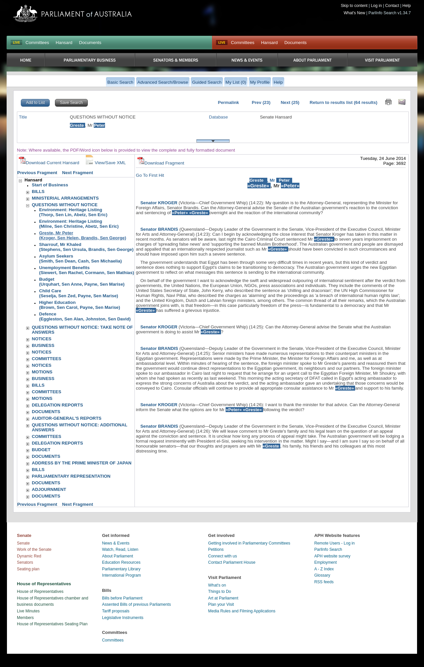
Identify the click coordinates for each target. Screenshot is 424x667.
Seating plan (28, 569)
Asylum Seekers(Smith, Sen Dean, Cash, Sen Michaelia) (80, 258)
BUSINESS (43, 345)
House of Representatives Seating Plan (52, 624)
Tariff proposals (116, 611)
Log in (376, 5)
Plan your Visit (221, 604)
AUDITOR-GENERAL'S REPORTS (66, 418)
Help (406, 5)
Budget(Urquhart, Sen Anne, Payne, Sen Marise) (82, 282)
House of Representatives (40, 591)
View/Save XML (105, 162)
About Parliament (117, 556)
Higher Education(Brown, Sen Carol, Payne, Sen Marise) (79, 305)
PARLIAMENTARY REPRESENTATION (71, 476)
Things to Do (219, 591)
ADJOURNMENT (49, 489)
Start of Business (50, 184)
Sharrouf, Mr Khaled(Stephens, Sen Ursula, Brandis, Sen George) (86, 247)
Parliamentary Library (121, 569)
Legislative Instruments (122, 617)
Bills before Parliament (122, 598)
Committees (37, 42)
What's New (354, 13)
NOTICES (41, 338)
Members (25, 617)
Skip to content (354, 5)
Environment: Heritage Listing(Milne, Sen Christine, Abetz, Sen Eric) (79, 224)
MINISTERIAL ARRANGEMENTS (65, 198)
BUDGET (41, 449)
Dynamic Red (29, 556)
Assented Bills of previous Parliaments (136, 604)
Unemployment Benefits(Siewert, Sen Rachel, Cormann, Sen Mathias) (86, 270)
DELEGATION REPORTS (57, 405)
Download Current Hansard (49, 162)
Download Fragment (160, 163)
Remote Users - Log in (334, 543)
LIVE (16, 42)
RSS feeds (324, 582)
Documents (90, 42)
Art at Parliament (223, 598)
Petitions (216, 549)
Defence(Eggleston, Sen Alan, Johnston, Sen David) (85, 316)
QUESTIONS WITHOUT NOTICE (64, 204)
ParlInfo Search (328, 549)
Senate (23, 543)
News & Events (116, 543)
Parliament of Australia (72, 13)
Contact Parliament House (231, 562)
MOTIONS (42, 371)
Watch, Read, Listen (120, 549)
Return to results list (331, 102)
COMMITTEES (46, 358)
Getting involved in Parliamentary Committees (249, 543)
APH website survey (332, 556)
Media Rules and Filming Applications (241, 611)
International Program (121, 575)
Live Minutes (28, 611)
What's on (217, 585)
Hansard (64, 42)
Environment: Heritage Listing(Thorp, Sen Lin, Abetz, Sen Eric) (73, 212)
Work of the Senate (34, 549)
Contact (392, 5)
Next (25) (290, 102)
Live (222, 42)
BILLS (38, 191)
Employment (325, 562)
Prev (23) (261, 102)
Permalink (228, 102)
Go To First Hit (150, 175)
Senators (25, 562)
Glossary (322, 575)
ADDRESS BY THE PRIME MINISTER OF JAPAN (82, 462)
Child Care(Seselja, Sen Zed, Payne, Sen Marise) (78, 293)
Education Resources (121, 562)
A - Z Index (324, 569)
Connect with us (222, 556)
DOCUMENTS (46, 411)
